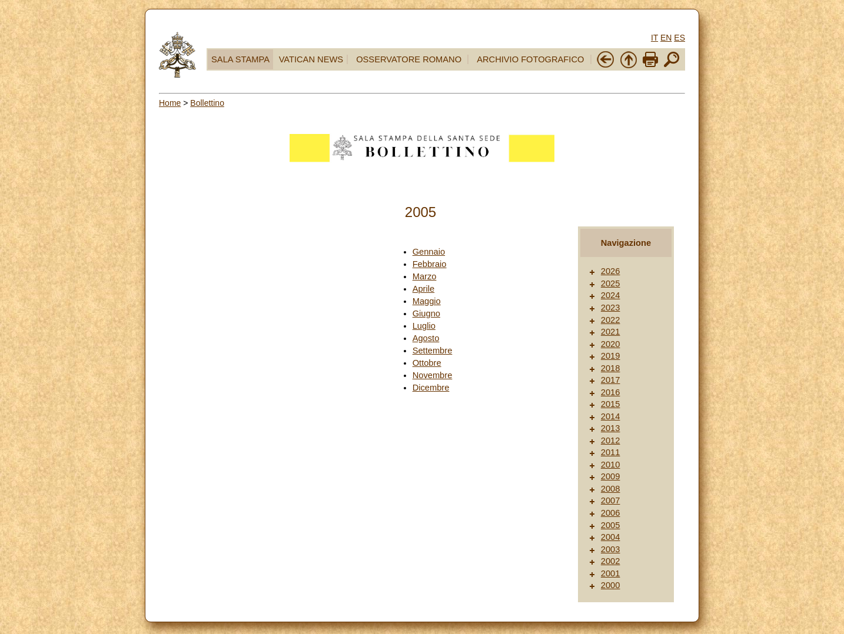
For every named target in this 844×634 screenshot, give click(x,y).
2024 (610, 295)
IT (654, 37)
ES (679, 37)
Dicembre (431, 387)
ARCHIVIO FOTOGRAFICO (530, 59)
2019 (610, 356)
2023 (610, 307)
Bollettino (207, 103)
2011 (610, 452)
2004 (610, 537)
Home (170, 103)
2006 (610, 513)
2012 (610, 440)
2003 (610, 549)
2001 (610, 573)
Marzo (425, 276)
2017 (610, 380)
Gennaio (429, 251)
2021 (610, 331)
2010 (610, 464)
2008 (610, 488)
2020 (610, 344)
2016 (610, 392)
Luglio (424, 326)
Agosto (426, 338)
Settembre (433, 350)
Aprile (423, 288)
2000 (610, 585)
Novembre (433, 375)
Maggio (427, 301)
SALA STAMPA (240, 59)
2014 (610, 416)
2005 (610, 525)
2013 (610, 428)
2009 (610, 476)
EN (666, 37)
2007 (610, 500)
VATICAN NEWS (311, 59)
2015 (610, 404)
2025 (610, 283)
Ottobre (427, 363)
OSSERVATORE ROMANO (408, 59)
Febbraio (430, 264)
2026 (610, 271)
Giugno (426, 313)
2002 (610, 561)
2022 (610, 320)
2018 (610, 368)
